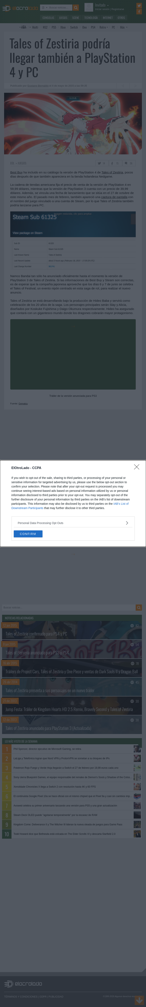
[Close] (138, 468)
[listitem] (73, 523)
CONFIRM (28, 533)
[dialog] (73, 503)
